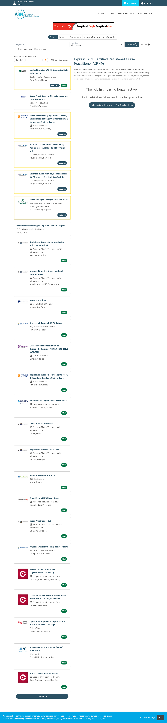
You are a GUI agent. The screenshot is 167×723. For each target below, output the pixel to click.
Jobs (111, 13)
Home (101, 13)
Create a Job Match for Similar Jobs (112, 105)
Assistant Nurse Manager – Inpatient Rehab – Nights (40, 225)
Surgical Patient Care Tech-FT (44, 475)
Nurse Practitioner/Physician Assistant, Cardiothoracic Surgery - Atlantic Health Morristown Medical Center (49, 118)
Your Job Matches (92, 37)
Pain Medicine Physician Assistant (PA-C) (49, 400)
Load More (42, 696)
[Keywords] (42, 44)
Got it (160, 717)
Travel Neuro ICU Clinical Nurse (44, 498)
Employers (147, 3)
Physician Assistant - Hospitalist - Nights (49, 546)
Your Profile (126, 13)
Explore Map (75, 37)
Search (53, 37)
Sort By (19, 60)
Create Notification (59, 60)
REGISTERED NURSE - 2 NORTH (44, 673)
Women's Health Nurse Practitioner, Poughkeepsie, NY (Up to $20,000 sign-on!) (48, 147)
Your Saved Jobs (110, 37)
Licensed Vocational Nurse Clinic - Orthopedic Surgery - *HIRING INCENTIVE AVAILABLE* (49, 348)
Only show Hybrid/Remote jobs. (32, 49)
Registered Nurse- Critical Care (44, 449)
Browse (62, 37)
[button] (145, 44)
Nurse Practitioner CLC (40, 520)
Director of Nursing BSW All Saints (46, 323)
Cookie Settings (147, 717)
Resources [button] (145, 13)
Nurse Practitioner (38, 300)
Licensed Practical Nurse (41, 423)
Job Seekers (131, 3)
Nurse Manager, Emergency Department (49, 199)
